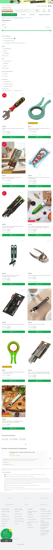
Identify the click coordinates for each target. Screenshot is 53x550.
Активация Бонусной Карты (46, 518)
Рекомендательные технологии (44, 534)
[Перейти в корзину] (49, 10)
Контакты (16, 523)
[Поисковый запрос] (25, 10)
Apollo (5, 439)
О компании (30, 525)
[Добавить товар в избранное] (24, 94)
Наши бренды (4, 523)
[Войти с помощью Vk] (48, 6)
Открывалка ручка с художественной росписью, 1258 (22, 452)
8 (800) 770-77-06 (15, 5)
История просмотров (6, 519)
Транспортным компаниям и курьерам (33, 522)
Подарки (3, 526)
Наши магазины (5, 521)
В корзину (13, 137)
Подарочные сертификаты (46, 513)
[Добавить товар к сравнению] (22, 94)
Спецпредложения (5, 516)
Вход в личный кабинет (19, 521)
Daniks (22, 439)
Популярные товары (6, 511)
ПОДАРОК (6, 541)
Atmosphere (14, 439)
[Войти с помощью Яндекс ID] (50, 6)
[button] (9, 14)
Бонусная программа (45, 516)
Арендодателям (31, 517)
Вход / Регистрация (42, 6)
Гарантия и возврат (18, 516)
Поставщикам (30, 514)
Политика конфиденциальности (45, 521)
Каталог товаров (5, 509)
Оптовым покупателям (32, 519)
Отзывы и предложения (19, 518)
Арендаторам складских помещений (32, 512)
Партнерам (30, 509)
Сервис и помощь (18, 509)
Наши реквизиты (31, 527)
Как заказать (17, 511)
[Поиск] (37, 10)
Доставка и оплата (6, 7)
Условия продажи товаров (46, 511)
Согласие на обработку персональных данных (45, 531)
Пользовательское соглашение (44, 528)
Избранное (4, 514)
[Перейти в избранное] (44, 10)
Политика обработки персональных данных (45, 525)
